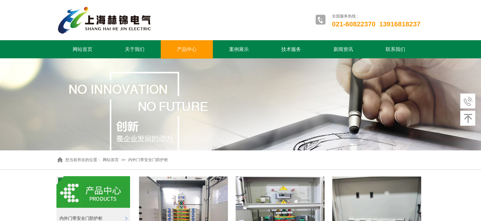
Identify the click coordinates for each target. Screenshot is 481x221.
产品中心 (187, 49)
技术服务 (291, 49)
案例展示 (239, 49)
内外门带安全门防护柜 (148, 159)
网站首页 (82, 49)
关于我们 (134, 49)
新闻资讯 (343, 49)
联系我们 (395, 49)
